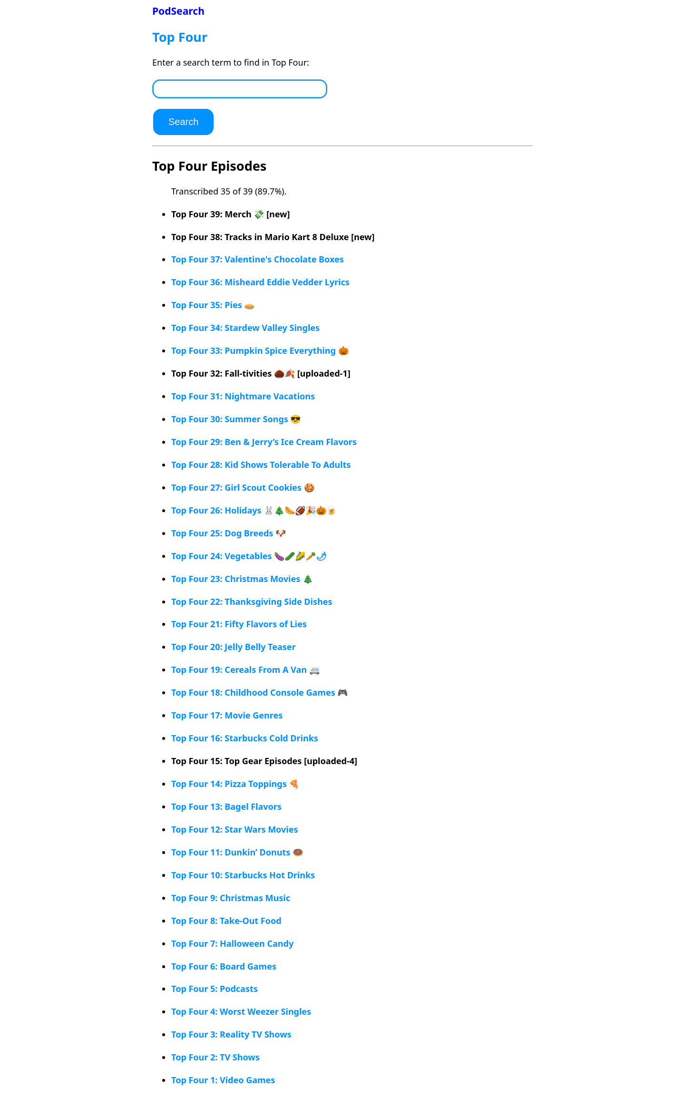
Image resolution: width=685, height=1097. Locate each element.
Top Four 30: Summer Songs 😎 (236, 419)
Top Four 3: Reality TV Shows (231, 1034)
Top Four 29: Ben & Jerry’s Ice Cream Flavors (264, 441)
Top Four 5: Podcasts (214, 988)
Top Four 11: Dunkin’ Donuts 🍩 (237, 852)
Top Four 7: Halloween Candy (232, 943)
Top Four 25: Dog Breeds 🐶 (228, 533)
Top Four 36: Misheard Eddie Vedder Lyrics (260, 282)
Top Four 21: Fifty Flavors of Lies (239, 624)
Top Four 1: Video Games (223, 1080)
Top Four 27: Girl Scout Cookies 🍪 (242, 487)
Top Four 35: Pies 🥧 (212, 305)
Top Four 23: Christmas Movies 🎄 (242, 578)
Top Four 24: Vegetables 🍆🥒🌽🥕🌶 (249, 556)
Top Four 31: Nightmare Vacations (243, 396)
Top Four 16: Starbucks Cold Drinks (244, 738)
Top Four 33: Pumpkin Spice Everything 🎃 (260, 350)
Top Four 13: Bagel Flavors (226, 806)
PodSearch (178, 11)
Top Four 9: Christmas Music (230, 897)
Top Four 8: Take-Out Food (226, 920)
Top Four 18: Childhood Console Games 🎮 (259, 692)
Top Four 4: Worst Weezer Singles (241, 1011)
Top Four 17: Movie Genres (227, 715)
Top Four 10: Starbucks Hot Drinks (243, 875)
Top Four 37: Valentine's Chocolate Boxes (257, 259)
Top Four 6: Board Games (223, 966)
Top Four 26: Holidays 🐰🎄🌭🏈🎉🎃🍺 (254, 510)
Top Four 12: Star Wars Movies (234, 829)
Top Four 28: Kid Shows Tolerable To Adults (261, 464)
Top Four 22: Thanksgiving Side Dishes (251, 601)
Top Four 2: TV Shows (215, 1057)
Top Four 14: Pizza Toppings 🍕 (235, 783)
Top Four (179, 37)
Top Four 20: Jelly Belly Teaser (233, 646)
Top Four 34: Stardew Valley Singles (245, 327)
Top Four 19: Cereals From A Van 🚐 (245, 669)
